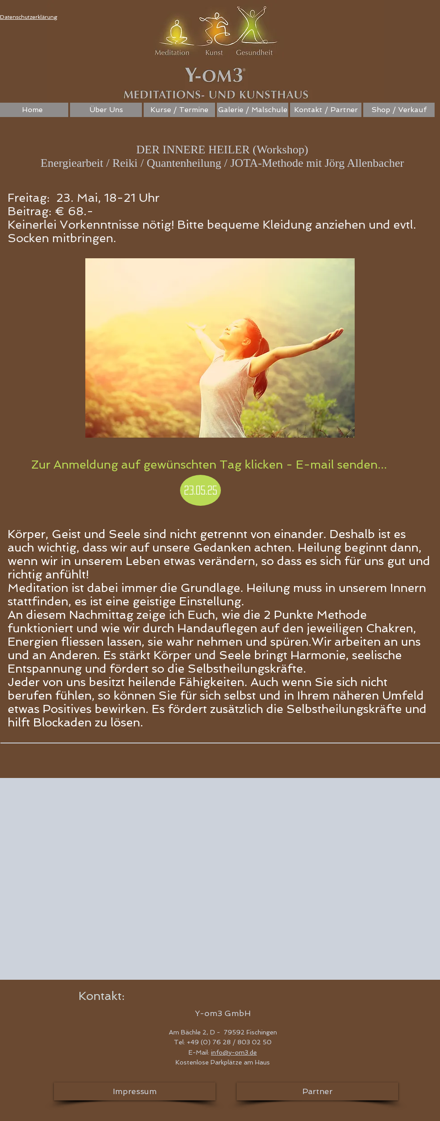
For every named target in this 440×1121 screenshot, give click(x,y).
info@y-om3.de (234, 1052)
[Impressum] (135, 1091)
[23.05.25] (200, 490)
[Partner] (317, 1091)
